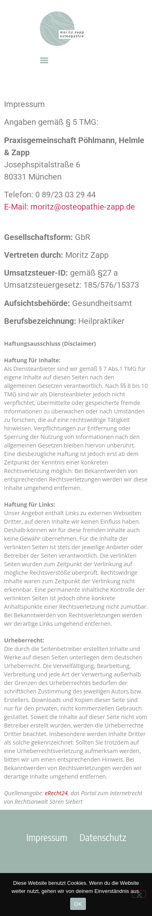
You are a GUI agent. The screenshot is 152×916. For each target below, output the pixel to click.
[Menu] (44, 60)
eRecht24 (56, 793)
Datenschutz (102, 837)
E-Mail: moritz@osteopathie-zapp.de (69, 207)
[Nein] (139, 894)
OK (78, 904)
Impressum (46, 837)
